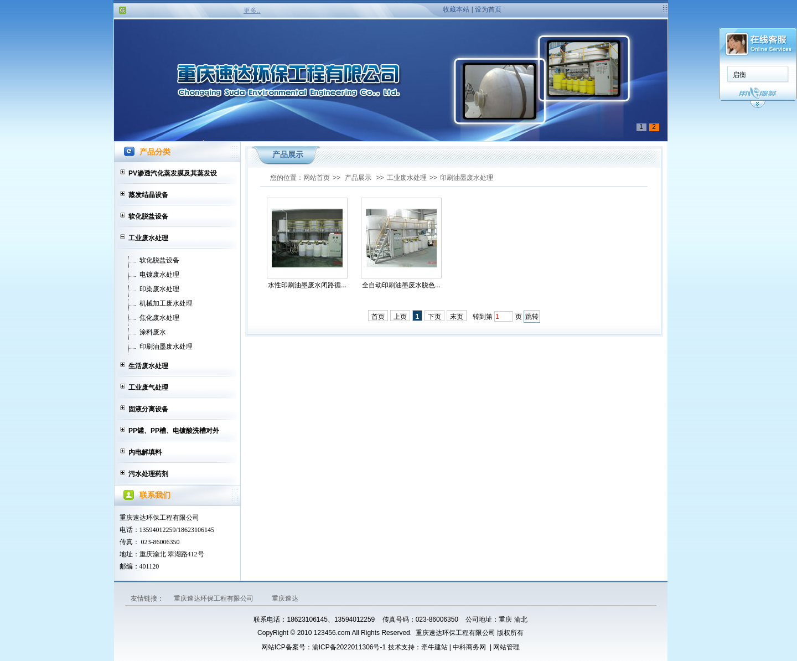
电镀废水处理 (159, 274)
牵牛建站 (434, 647)
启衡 (739, 75)
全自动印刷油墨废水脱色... (401, 285)
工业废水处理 (148, 238)
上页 (400, 317)
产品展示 (358, 178)
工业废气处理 (148, 387)
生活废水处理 (148, 366)
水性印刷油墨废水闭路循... (307, 285)
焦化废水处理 (159, 318)
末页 (456, 317)
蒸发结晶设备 (148, 195)
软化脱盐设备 (148, 216)
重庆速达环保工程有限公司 (214, 598)
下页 (434, 317)
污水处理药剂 (148, 474)
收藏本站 (456, 9)
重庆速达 (285, 598)
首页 (378, 317)
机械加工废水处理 (166, 303)
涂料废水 (152, 332)
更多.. (252, 10)
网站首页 (316, 178)
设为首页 (488, 9)
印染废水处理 (159, 289)
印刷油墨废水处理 (166, 346)
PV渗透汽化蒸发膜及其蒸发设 (172, 173)
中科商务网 (469, 647)
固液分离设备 (148, 409)
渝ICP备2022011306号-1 (349, 647)
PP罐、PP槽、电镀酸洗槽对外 (173, 431)
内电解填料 (145, 452)
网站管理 (506, 647)
